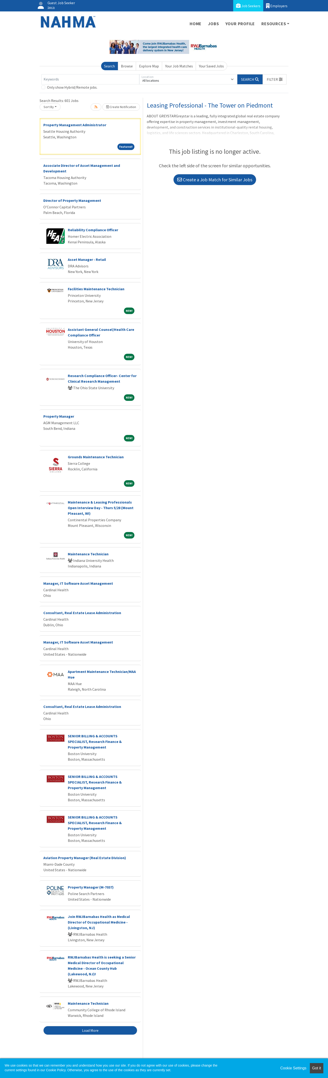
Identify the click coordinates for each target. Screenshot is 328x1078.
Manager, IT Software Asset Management (78, 583)
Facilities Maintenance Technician (96, 289)
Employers (276, 6)
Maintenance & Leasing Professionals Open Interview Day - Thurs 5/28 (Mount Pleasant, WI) (100, 508)
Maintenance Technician (88, 554)
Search (109, 66)
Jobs (213, 23)
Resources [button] (273, 23)
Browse (127, 66)
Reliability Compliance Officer (93, 230)
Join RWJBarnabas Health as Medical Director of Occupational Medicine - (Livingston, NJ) (99, 922)
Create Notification (121, 107)
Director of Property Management (72, 200)
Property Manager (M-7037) (91, 887)
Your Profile (240, 23)
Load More (90, 1030)
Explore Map (149, 66)
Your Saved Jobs (211, 66)
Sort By (49, 107)
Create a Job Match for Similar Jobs (214, 179)
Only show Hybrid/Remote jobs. (72, 87)
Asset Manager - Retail (87, 259)
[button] (275, 79)
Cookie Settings (293, 1068)
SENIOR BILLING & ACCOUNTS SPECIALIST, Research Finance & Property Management (95, 741)
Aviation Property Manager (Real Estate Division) (84, 857)
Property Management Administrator (74, 124)
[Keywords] (90, 79)
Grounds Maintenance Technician (96, 457)
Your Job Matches (179, 66)
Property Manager (58, 416)
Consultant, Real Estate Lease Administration (82, 612)
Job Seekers (248, 6)
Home (196, 23)
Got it (316, 1068)
